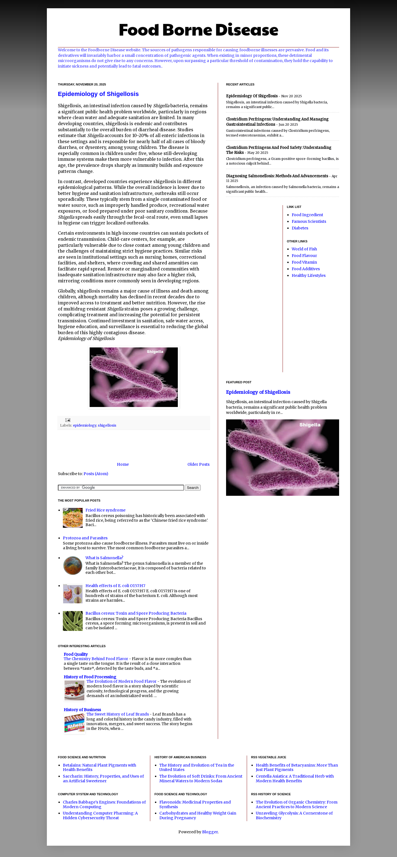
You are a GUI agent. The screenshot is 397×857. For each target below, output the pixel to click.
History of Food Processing (90, 676)
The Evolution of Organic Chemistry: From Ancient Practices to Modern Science (296, 804)
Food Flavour (304, 255)
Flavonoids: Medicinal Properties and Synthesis (195, 804)
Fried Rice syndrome (105, 510)
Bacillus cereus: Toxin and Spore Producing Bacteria (135, 613)
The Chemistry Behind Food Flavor (96, 659)
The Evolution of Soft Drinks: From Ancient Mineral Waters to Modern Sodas (200, 778)
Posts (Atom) (96, 473)
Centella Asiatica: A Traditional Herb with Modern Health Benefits (295, 778)
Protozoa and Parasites (85, 537)
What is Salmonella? (104, 557)
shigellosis (107, 425)
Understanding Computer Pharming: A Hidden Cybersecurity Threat (100, 815)
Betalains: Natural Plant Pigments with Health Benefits (99, 767)
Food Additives (306, 268)
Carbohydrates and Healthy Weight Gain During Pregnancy (197, 815)
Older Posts (198, 464)
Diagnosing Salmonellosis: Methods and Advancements (277, 176)
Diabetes (300, 228)
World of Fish (304, 249)
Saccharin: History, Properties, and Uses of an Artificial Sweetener (103, 778)
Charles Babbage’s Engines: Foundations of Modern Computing (104, 804)
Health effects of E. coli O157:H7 (115, 585)
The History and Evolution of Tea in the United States (196, 767)
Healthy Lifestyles (309, 275)
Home (123, 464)
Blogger (210, 831)
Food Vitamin (304, 262)
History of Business (82, 709)
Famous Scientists (309, 221)
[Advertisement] (133, 446)
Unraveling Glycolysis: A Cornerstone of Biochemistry (294, 815)
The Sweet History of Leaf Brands (118, 714)
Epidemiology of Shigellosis (98, 93)
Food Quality (76, 654)
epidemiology (84, 425)
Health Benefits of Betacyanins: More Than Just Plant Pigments (297, 767)
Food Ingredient (307, 214)
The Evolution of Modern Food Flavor (122, 681)
